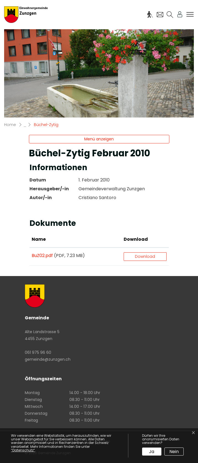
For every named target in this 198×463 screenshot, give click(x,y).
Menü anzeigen (99, 139)
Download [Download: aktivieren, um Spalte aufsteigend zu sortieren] (136, 239)
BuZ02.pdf (42, 255)
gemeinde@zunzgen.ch (47, 359)
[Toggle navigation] (190, 14)
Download (145, 256)
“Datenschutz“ (23, 450)
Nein (174, 451)
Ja (151, 451)
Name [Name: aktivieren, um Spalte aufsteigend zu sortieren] (39, 239)
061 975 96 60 (38, 352)
